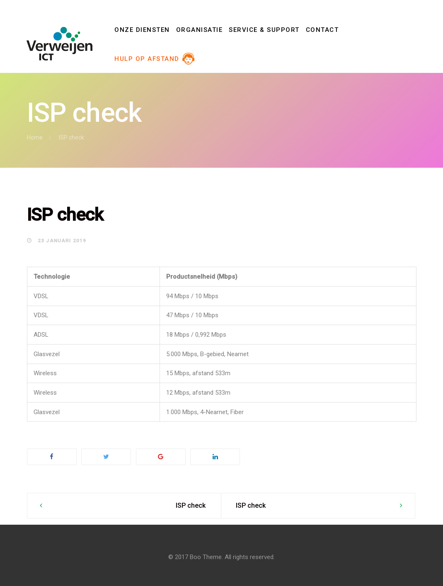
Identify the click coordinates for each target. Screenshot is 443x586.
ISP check (191, 505)
